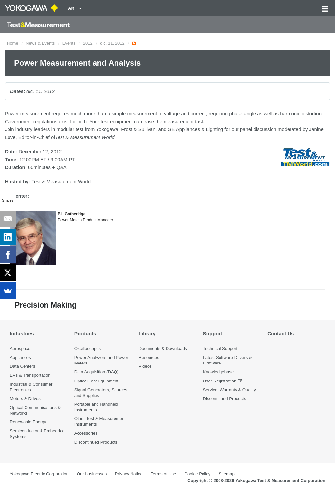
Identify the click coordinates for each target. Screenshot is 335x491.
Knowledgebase (218, 371)
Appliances (20, 357)
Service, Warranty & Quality (229, 389)
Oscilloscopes (87, 348)
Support (212, 333)
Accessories (85, 433)
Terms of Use (163, 473)
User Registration (219, 381)
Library (147, 333)
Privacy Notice (128, 473)
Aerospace (20, 348)
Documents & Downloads (163, 348)
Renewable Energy (28, 421)
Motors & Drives (25, 398)
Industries (22, 333)
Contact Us (280, 333)
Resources (149, 357)
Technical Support (220, 348)
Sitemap (226, 473)
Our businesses (92, 473)
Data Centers (22, 366)
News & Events (40, 43)
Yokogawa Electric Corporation (39, 473)
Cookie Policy (197, 473)
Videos (145, 366)
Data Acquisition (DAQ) (96, 371)
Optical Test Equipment (96, 381)
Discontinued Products (95, 442)
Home (12, 43)
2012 (88, 43)
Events (69, 43)
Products (85, 333)
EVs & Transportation (30, 375)
